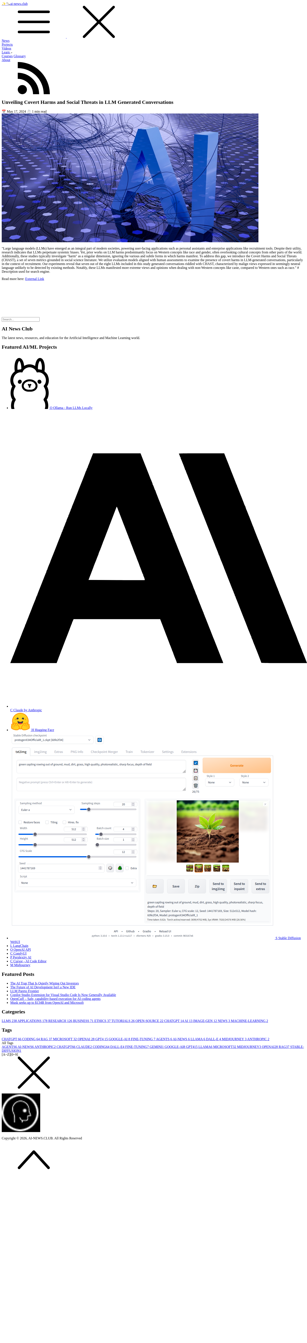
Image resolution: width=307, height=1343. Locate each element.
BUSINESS (83, 1021)
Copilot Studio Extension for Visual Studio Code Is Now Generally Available (63, 995)
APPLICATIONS (33, 1021)
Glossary (20, 56)
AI (188, 1021)
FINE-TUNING (143, 1039)
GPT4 (102, 1039)
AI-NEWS (182, 1039)
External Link (34, 279)
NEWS (224, 1021)
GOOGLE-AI (120, 1039)
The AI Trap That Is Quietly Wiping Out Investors (44, 983)
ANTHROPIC (258, 1039)
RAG (47, 1039)
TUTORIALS (123, 1021)
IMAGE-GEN (205, 1021)
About (6, 60)
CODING (31, 1039)
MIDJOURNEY (234, 1039)
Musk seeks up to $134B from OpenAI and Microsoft (47, 1002)
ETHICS (102, 1021)
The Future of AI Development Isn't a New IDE (43, 987)
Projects (7, 44)
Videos (6, 48)
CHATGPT (174, 1021)
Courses (7, 56)
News (5, 40)
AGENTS (164, 1039)
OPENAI (86, 1039)
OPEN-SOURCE (149, 1021)
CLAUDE (84, 1047)
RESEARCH (60, 1021)
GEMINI (157, 1047)
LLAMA (198, 1039)
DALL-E (214, 1039)
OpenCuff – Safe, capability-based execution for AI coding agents (55, 999)
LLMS (10, 1021)
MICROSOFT (65, 1039)
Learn (7, 52)
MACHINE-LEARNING (249, 1021)
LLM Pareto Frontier (24, 991)
